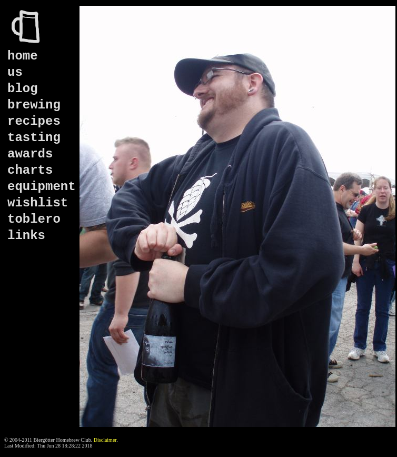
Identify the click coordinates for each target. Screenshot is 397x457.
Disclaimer (105, 440)
